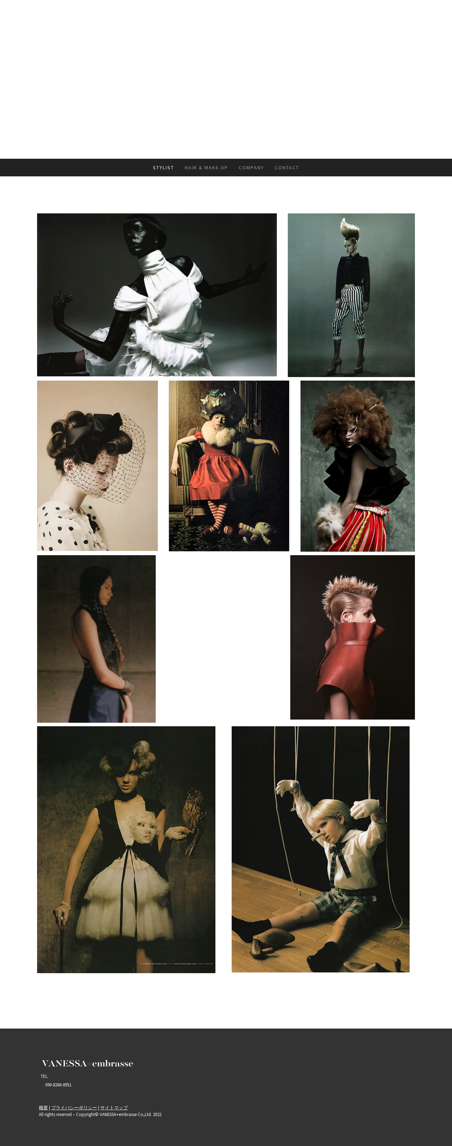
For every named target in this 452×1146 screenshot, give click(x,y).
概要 (43, 1107)
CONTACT (287, 167)
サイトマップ (114, 1107)
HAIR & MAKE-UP (206, 167)
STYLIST (163, 167)
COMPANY (251, 167)
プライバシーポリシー (74, 1107)
